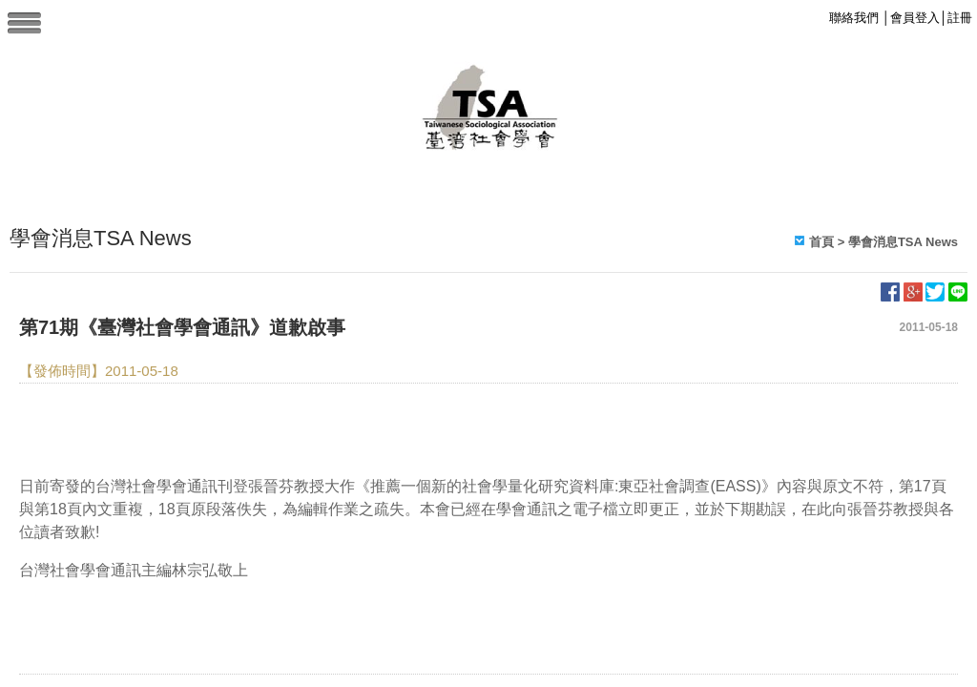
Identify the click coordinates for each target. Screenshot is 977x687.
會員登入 (915, 17)
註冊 (959, 17)
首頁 (821, 242)
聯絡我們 (854, 17)
